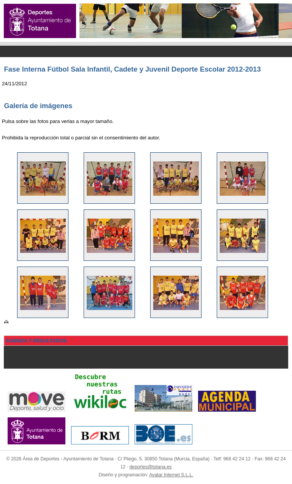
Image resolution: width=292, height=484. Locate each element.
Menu (146, 51)
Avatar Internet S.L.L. (171, 475)
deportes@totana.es (150, 467)
